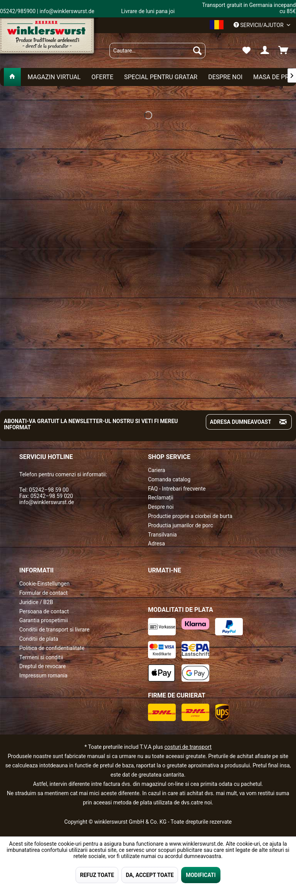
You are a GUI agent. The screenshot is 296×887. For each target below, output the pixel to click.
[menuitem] (157, 50)
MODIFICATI (200, 875)
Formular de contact (43, 593)
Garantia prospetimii (43, 620)
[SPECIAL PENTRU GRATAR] (161, 77)
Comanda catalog (169, 479)
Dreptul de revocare (42, 666)
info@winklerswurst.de (46, 502)
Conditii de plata (38, 639)
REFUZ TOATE (97, 875)
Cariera (156, 470)
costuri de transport (187, 747)
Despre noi (160, 507)
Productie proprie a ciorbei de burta (190, 516)
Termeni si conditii (41, 657)
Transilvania (162, 535)
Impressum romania (43, 675)
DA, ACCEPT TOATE (149, 875)
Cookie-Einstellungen (44, 584)
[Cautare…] (157, 50)
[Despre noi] (225, 77)
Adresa (156, 543)
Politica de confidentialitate (51, 648)
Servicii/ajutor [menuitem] (259, 25)
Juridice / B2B (36, 602)
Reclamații (160, 497)
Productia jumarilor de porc (180, 525)
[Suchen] (197, 50)
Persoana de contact (44, 611)
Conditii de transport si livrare (54, 629)
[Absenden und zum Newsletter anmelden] (283, 422)
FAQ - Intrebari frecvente (176, 489)
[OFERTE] (102, 77)
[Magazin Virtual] (54, 77)
